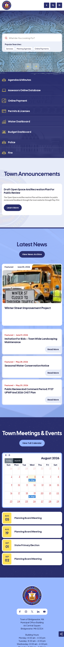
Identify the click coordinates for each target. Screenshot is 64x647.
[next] (9, 455)
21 (50, 493)
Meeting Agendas (24, 49)
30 (42, 468)
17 (19, 493)
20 (42, 493)
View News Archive (32, 254)
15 (58, 485)
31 (50, 468)
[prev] (6, 455)
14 (50, 485)
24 (18, 501)
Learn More (13, 207)
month (18, 460)
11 (27, 485)
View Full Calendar (32, 443)
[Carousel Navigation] (32, 66)
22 (57, 493)
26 (11, 468)
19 (35, 493)
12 (35, 485)
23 (11, 501)
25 (26, 501)
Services (9, 49)
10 (19, 485)
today (9, 460)
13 (42, 485)
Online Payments (42, 49)
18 (27, 493)
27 (19, 468)
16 (11, 493)
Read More (53, 349)
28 (26, 468)
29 (34, 468)
